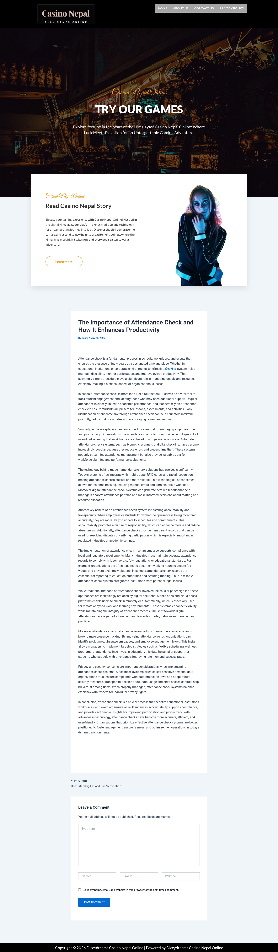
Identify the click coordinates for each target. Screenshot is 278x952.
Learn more (64, 271)
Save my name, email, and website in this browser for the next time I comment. (131, 900)
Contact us (204, 8)
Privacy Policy (232, 8)
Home (162, 8)
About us (181, 8)
